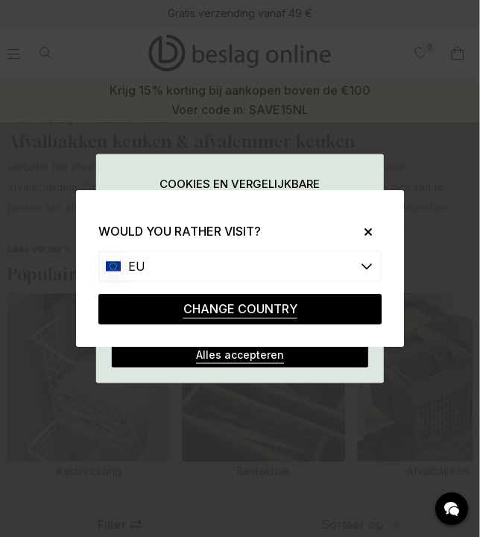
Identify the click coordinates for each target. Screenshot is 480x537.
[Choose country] (240, 266)
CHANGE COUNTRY (240, 308)
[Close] (363, 232)
